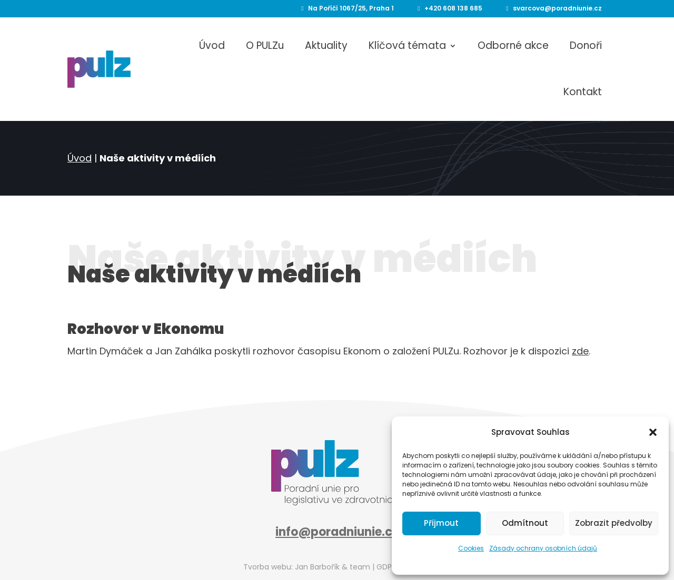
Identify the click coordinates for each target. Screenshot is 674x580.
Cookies (471, 548)
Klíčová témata (407, 45)
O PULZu (265, 45)
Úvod (212, 45)
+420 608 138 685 (448, 8)
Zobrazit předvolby (613, 522)
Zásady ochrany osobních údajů (543, 548)
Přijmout (441, 522)
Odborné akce (513, 45)
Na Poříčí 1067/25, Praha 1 (346, 8)
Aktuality (326, 45)
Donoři (586, 45)
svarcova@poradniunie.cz (552, 8)
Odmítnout (525, 522)
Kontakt (582, 92)
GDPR (386, 567)
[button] (653, 432)
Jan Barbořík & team (332, 567)
